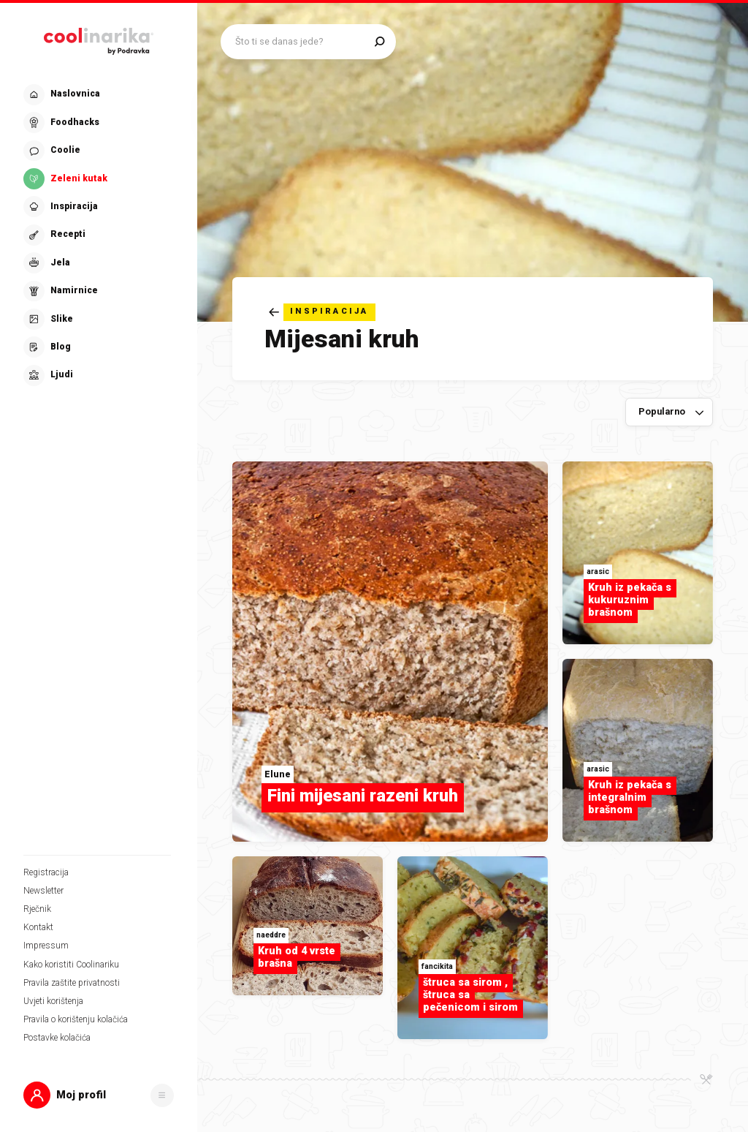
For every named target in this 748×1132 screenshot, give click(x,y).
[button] (99, 1095)
